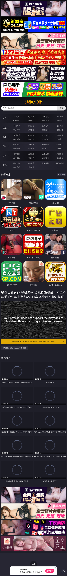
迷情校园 (16, 158)
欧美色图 (45, 144)
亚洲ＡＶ (16, 126)
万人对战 (45, 117)
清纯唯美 (31, 148)
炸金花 (30, 120)
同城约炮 (16, 163)
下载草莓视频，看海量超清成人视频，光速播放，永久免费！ (38, 341)
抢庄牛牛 (60, 120)
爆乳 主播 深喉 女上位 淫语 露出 (14, 348)
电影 (5, 137)
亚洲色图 (31, 144)
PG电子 (16, 117)
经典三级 (31, 139)
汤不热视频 (60, 163)
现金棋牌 (45, 120)
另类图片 (60, 148)
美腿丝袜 (16, 148)
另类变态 (60, 139)
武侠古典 (60, 154)
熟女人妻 (16, 130)
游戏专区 (60, 117)
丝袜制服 (31, 130)
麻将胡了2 (16, 120)
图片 (5, 146)
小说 (5, 155)
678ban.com (33, 102)
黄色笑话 (45, 158)
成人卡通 (45, 135)
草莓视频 (45, 163)
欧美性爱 (60, 135)
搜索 (61, 108)
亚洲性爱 (16, 135)
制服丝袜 (16, 139)
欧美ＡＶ (45, 126)
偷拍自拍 (31, 135)
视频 (5, 127)
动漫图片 (60, 144)
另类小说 (31, 158)
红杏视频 (16, 167)
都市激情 (16, 154)
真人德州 (31, 117)
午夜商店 (31, 163)
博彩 (5, 118)
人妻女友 (45, 154)
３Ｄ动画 (60, 126)
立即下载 (50, 571)
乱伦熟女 (45, 139)
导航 (5, 165)
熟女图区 (45, 148)
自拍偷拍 (31, 126)
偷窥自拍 (16, 144)
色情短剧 (31, 167)
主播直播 (45, 130)
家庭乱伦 (31, 154)
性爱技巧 (60, 158)
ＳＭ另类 (60, 130)
